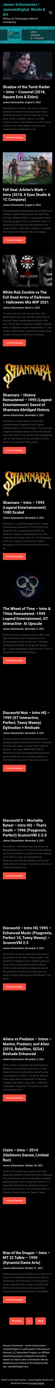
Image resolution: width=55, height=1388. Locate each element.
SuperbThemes (37, 1383)
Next (40, 1321)
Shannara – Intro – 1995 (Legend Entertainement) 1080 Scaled (24, 507)
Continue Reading (14, 137)
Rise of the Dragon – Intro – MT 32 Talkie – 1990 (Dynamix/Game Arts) (26, 1258)
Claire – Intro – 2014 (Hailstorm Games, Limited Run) (26, 1155)
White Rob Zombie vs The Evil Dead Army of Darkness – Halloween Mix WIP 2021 (26, 297)
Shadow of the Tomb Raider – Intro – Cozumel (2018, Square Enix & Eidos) (26, 92)
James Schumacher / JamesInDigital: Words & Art (24, 9)
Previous (16, 1321)
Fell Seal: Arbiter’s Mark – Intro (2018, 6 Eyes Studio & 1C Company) (26, 194)
